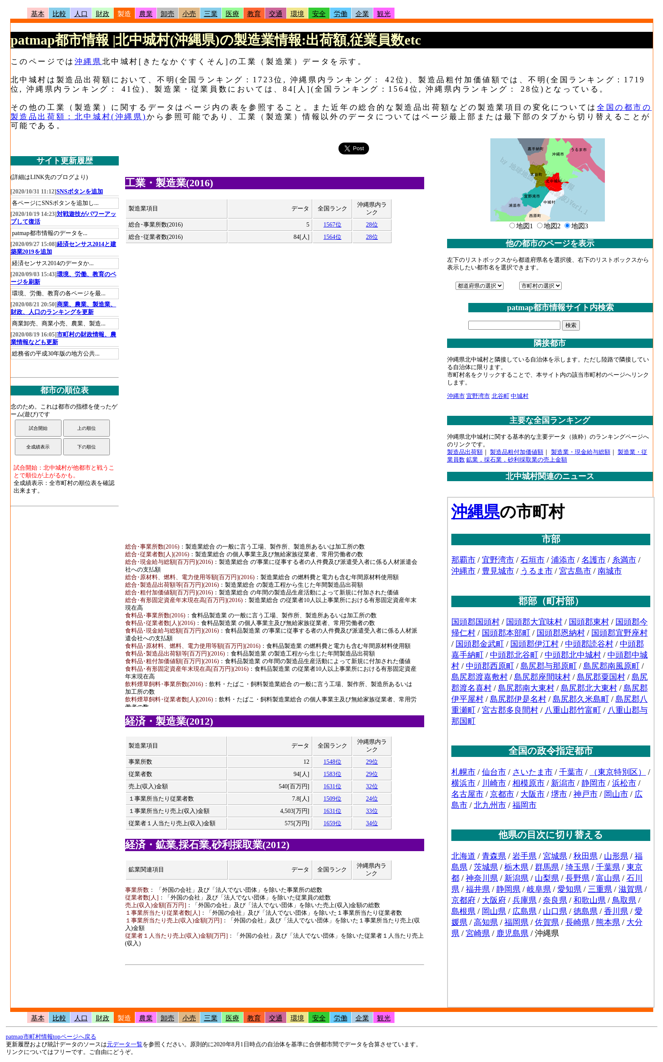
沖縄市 (456, 396)
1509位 (332, 799)
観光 (384, 13)
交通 (276, 13)
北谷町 (500, 396)
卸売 (167, 13)
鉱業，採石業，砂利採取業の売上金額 (516, 460)
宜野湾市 (478, 396)
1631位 (332, 786)
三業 (211, 13)
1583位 (332, 774)
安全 (319, 13)
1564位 (332, 237)
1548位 (332, 762)
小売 (189, 13)
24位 (372, 799)
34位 (372, 823)
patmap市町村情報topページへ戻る (51, 1037)
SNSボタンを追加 (79, 191)
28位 (372, 224)
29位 (372, 762)
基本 (38, 13)
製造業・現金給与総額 (580, 452)
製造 (124, 13)
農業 (146, 13)
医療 (232, 13)
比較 (59, 13)
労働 (340, 13)
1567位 (332, 224)
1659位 (332, 823)
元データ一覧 (125, 1044)
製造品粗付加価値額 (516, 452)
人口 (81, 13)
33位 (372, 811)
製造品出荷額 (465, 452)
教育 (254, 13)
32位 (372, 786)
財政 (102, 13)
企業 (362, 13)
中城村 (520, 396)
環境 (297, 13)
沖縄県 (88, 61)
